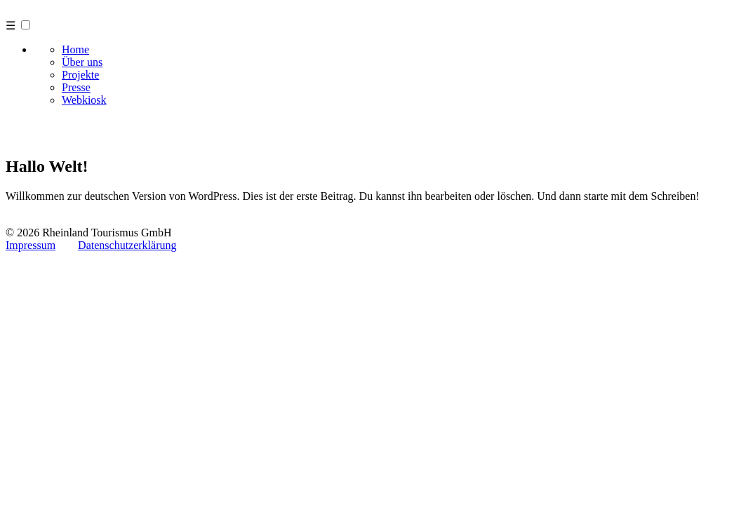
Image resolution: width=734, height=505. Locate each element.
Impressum (30, 245)
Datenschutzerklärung (127, 245)
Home (75, 49)
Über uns (82, 62)
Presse (76, 87)
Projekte (80, 75)
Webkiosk (84, 100)
